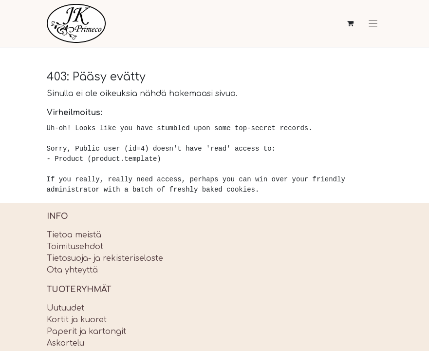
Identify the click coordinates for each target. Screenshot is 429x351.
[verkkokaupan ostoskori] (350, 24)
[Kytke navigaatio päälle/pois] (373, 23)
